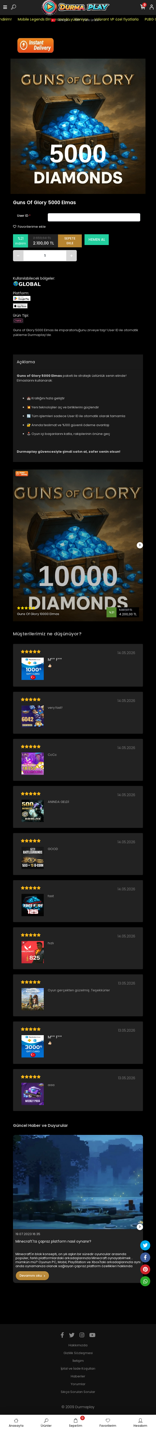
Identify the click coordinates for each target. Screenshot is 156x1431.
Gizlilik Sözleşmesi (78, 1353)
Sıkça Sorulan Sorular (78, 1391)
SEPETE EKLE (70, 241)
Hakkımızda (78, 1345)
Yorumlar (78, 1384)
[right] (140, 545)
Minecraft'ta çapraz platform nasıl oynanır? (53, 1241)
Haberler (78, 1376)
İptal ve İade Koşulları (78, 1368)
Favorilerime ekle (29, 226)
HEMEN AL (96, 239)
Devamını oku (32, 1275)
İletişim (78, 1360)
